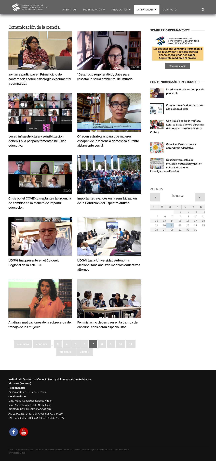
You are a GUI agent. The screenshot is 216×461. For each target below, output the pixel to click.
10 (120, 344)
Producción (120, 9)
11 (130, 344)
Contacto (170, 9)
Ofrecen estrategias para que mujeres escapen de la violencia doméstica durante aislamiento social (108, 141)
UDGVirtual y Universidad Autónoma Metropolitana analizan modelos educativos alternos (108, 265)
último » (85, 351)
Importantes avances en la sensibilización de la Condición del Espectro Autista (107, 201)
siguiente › (66, 351)
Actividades (145, 9)
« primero (23, 344)
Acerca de (69, 9)
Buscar (203, 9)
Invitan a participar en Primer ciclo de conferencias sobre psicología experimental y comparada (39, 79)
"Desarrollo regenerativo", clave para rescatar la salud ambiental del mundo (104, 77)
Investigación (92, 9)
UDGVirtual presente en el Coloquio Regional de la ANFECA (34, 263)
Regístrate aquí (177, 66)
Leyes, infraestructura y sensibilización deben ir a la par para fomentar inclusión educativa (37, 141)
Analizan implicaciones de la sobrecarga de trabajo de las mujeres (39, 325)
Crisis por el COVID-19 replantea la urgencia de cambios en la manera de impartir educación (39, 203)
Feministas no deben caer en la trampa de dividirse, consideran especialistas (107, 325)
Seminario (171, 112)
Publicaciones (173, 97)
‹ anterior (41, 344)
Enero (177, 195)
